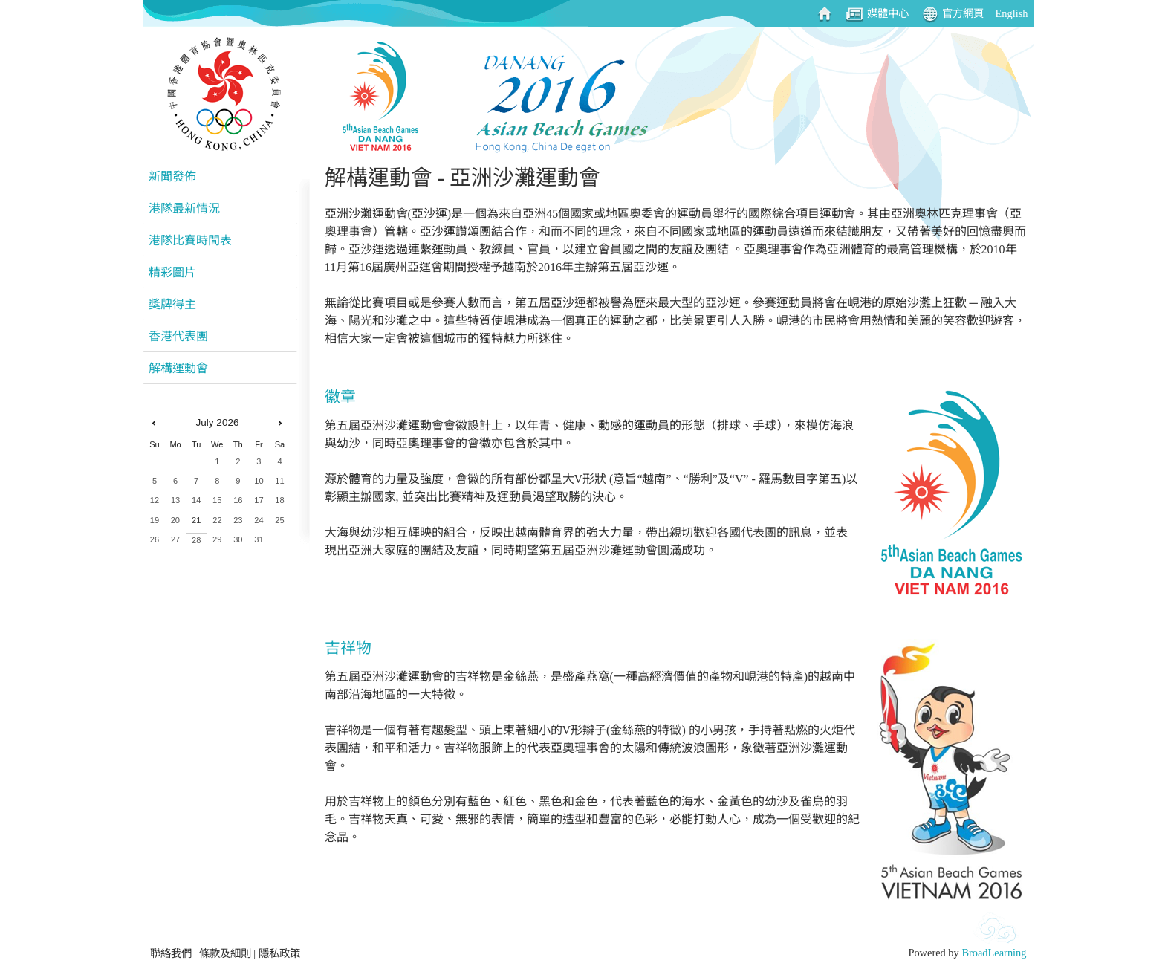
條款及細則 (225, 953)
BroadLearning (993, 953)
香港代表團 (178, 336)
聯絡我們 (171, 953)
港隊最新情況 (184, 208)
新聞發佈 (172, 176)
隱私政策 (279, 953)
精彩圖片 (172, 272)
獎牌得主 (172, 304)
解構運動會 (178, 368)
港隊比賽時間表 (190, 240)
